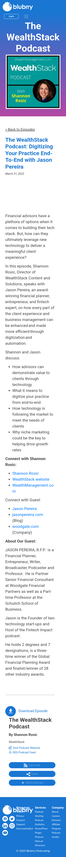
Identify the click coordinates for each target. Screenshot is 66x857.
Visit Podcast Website (24, 748)
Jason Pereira (24, 508)
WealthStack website (30, 479)
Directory (40, 845)
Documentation (24, 828)
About (55, 811)
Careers (56, 815)
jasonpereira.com (27, 514)
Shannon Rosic (25, 473)
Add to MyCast (32, 783)
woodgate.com (25, 526)
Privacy (20, 815)
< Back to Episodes (20, 129)
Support (20, 824)
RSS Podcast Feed (22, 752)
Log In (11, 16)
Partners (56, 820)
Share (32, 774)
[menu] (26, 16)
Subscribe (32, 765)
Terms (19, 811)
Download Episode (33, 711)
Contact (20, 820)
